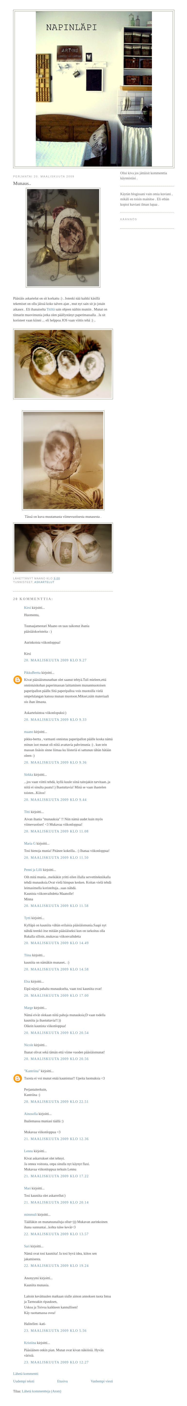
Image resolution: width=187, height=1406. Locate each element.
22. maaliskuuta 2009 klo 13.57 (56, 1234)
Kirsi (27, 608)
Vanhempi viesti (102, 1381)
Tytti (27, 918)
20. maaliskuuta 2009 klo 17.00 (56, 995)
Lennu (28, 1151)
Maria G (30, 843)
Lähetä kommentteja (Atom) (41, 1391)
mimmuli (30, 1214)
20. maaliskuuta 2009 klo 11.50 (56, 857)
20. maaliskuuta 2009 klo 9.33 (55, 719)
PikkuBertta (32, 673)
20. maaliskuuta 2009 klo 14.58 (56, 969)
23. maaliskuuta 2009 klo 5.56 (55, 1331)
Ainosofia (31, 1114)
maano (28, 732)
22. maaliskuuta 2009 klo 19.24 (56, 1266)
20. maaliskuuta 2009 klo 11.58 (56, 906)
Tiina (27, 955)
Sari (27, 1246)
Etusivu (62, 1381)
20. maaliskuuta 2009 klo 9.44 (55, 800)
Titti (27, 812)
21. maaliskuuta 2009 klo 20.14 (56, 1202)
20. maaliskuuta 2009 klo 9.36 (55, 762)
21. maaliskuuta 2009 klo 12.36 (56, 1139)
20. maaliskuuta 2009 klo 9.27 (55, 660)
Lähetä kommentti (25, 1374)
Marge (28, 1008)
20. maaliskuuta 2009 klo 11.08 (56, 831)
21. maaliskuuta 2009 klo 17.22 (56, 1176)
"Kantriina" (32, 1071)
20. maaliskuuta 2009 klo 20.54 (56, 1033)
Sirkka (28, 774)
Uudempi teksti (23, 1381)
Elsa (27, 981)
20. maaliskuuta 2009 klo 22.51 (56, 1102)
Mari (27, 1188)
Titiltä (51, 309)
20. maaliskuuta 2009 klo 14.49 (56, 943)
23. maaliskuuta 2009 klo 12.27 (56, 1362)
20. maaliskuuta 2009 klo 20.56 (56, 1059)
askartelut (44, 582)
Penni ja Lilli (33, 870)
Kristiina (30, 1343)
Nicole (28, 1045)
